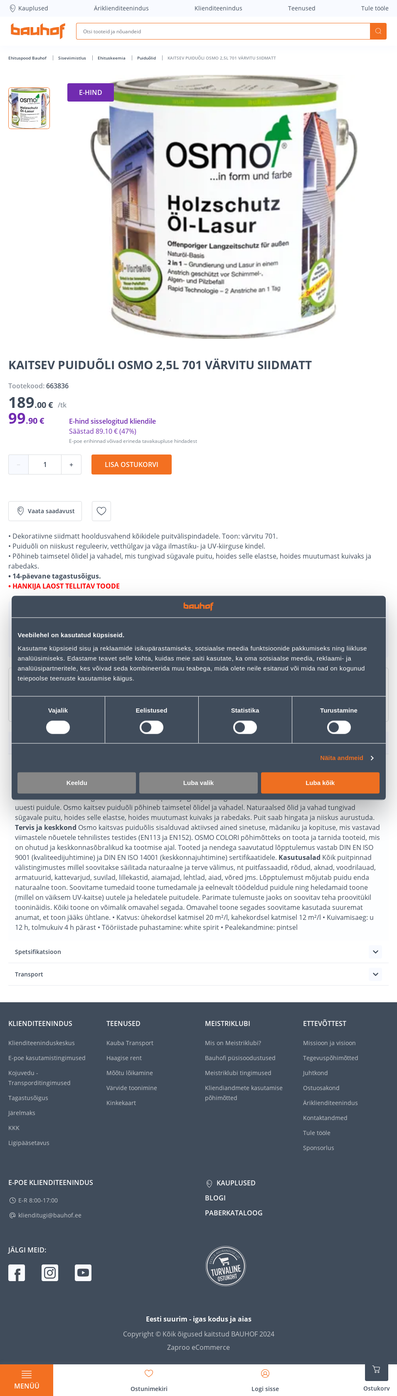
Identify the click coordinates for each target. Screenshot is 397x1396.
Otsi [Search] (378, 31)
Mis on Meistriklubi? (233, 1043)
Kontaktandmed (325, 1118)
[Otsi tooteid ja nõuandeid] (223, 31)
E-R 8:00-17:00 (38, 1200)
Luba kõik (320, 783)
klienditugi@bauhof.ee (49, 1215)
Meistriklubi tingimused (238, 1073)
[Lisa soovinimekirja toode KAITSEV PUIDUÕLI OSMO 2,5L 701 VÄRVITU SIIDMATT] (101, 511)
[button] (29, 108)
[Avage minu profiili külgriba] (265, 1378)
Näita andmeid (341, 757)
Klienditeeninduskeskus (41, 1043)
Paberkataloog (234, 1212)
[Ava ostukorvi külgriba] (376, 1375)
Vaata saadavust (45, 511)
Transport (29, 974)
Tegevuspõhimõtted (330, 1058)
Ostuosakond (321, 1088)
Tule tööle (375, 8)
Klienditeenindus (218, 8)
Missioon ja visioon (329, 1043)
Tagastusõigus (28, 1098)
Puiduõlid (147, 58)
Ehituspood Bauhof (28, 58)
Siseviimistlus (72, 58)
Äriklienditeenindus (121, 8)
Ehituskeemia (112, 58)
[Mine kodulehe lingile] (38, 31)
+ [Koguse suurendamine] (71, 464)
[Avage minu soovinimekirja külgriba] (149, 1378)
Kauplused (28, 8)
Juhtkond (315, 1073)
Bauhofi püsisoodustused (240, 1058)
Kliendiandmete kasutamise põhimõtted (244, 1093)
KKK (14, 1128)
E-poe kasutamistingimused (47, 1058)
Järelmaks (21, 1113)
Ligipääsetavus (28, 1143)
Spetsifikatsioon (38, 952)
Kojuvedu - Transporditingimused (39, 1078)
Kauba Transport (129, 1043)
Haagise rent (124, 1058)
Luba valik (198, 783)
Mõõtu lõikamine (129, 1073)
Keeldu (77, 783)
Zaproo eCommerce (198, 1347)
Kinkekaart (121, 1103)
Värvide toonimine (131, 1088)
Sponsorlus (318, 1148)
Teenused (302, 8)
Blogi (215, 1197)
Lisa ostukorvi (131, 464)
